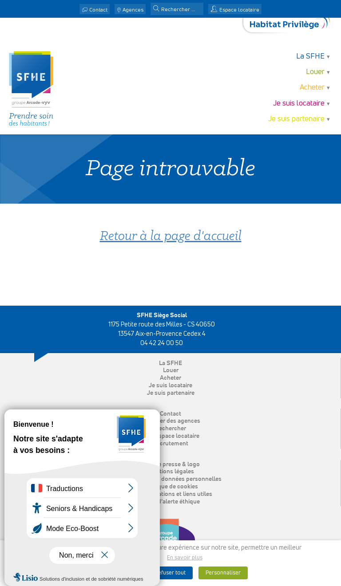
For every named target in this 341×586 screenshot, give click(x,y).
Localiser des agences (170, 421)
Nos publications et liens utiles (170, 494)
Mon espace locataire (170, 436)
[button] (156, 9)
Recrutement (170, 443)
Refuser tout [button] (170, 573)
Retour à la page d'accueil (171, 237)
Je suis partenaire (296, 119)
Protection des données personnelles (171, 479)
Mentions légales (170, 471)
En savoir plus (184, 558)
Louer (315, 72)
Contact (98, 10)
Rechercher (170, 428)
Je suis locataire (299, 103)
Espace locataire (239, 10)
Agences (133, 10)
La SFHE (310, 56)
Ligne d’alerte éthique (171, 502)
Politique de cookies (170, 487)
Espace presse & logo (171, 464)
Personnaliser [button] (223, 573)
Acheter (312, 87)
